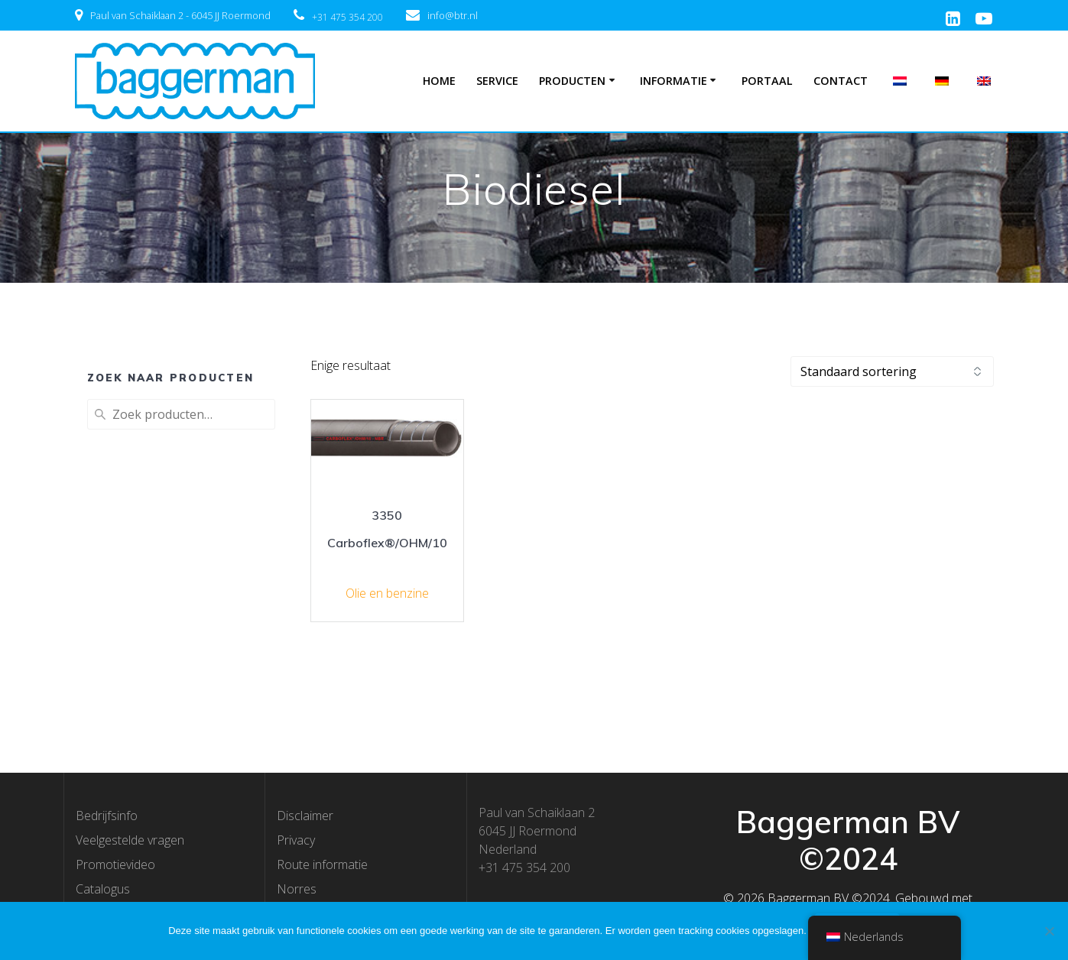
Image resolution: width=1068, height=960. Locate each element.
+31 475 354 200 (347, 17)
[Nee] (1049, 931)
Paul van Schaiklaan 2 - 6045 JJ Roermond (180, 15)
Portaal (767, 80)
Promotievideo (115, 864)
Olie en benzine (387, 593)
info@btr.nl (452, 15)
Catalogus (103, 889)
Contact (840, 80)
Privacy (296, 840)
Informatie (673, 80)
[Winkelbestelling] (892, 371)
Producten (572, 80)
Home (439, 80)
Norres (297, 889)
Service (497, 80)
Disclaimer (305, 815)
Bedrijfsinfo (107, 815)
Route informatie (322, 864)
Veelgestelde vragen (130, 840)
